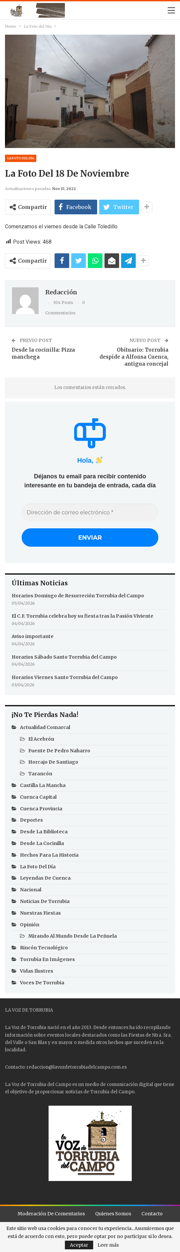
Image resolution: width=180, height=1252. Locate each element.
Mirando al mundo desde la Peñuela (72, 938)
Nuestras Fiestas (40, 914)
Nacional (30, 891)
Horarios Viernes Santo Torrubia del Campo (65, 679)
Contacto (152, 1215)
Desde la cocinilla (42, 845)
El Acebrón (41, 740)
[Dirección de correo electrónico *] (90, 513)
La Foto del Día (20, 158)
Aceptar (79, 1245)
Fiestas (136, 1036)
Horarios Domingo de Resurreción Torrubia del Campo (78, 597)
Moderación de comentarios (51, 1215)
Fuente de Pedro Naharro (59, 752)
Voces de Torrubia (42, 984)
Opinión (29, 926)
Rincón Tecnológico (44, 949)
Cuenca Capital (38, 798)
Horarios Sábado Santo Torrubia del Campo (64, 658)
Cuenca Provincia (41, 810)
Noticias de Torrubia (45, 903)
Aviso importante (33, 638)
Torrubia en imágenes (47, 961)
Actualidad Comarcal (45, 729)
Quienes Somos (113, 1215)
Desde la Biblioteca (44, 833)
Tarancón (40, 775)
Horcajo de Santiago (53, 764)
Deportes (31, 822)
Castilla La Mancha (43, 787)
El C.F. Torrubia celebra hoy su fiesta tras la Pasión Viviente (82, 618)
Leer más (108, 1245)
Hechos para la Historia (49, 856)
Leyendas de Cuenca (45, 880)
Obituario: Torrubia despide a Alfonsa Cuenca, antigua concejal (133, 357)
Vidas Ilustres (36, 972)
